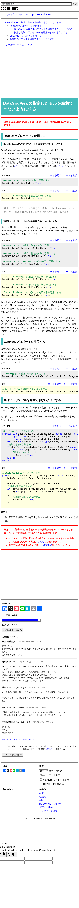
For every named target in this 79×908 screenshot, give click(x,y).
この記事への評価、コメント (19, 44)
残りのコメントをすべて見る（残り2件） (20, 739)
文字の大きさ (55, 771)
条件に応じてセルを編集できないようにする (32, 39)
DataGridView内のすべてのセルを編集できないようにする (43, 29)
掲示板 (49, 749)
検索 (41, 793)
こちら (17, 165)
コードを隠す (54, 175)
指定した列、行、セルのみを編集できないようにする (41, 32)
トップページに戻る (49, 811)
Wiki (41, 800)
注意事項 (47, 545)
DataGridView (44, 14)
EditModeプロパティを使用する (25, 35)
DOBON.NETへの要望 (50, 804)
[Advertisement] (39, 73)
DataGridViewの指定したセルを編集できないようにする (33, 22)
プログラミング (14, 14)
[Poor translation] (12, 854)
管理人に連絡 (46, 807)
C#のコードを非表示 (53, 784)
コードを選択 (70, 175)
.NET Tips (30, 14)
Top (2, 14)
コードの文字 (55, 775)
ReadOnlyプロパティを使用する (26, 25)
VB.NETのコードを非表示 (56, 779)
